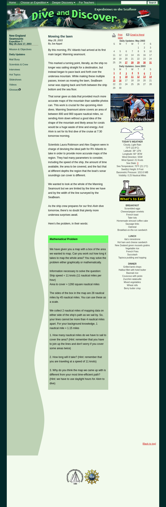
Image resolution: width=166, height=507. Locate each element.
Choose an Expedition (33, 2)
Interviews (14, 69)
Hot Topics (14, 74)
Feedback (65, 460)
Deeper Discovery (62, 2)
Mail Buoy (14, 59)
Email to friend (137, 35)
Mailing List (52, 460)
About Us (105, 460)
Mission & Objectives (20, 49)
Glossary (14, 89)
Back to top (149, 443)
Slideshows (15, 79)
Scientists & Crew (18, 64)
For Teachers (86, 2)
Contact (116, 460)
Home (12, 2)
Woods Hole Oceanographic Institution (83, 465)
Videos (12, 84)
